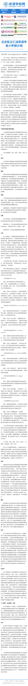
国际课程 (13, 12)
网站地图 (21, 681)
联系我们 (11, 681)
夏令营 (23, 12)
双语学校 (6, 675)
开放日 (13, 10)
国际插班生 (23, 10)
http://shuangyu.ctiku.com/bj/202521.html (11, 677)
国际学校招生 (4, 10)
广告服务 (16, 681)
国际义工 (4, 12)
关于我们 (7, 681)
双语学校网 (4, 54)
